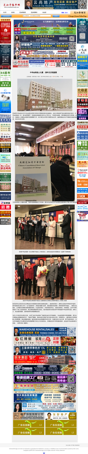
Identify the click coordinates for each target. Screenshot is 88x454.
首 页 (4, 12)
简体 (63, 12)
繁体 (66, 12)
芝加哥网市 (34, 12)
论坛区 (44, 12)
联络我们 (77, 445)
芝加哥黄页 (22, 12)
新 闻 (12, 12)
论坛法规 (68, 445)
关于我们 (73, 445)
